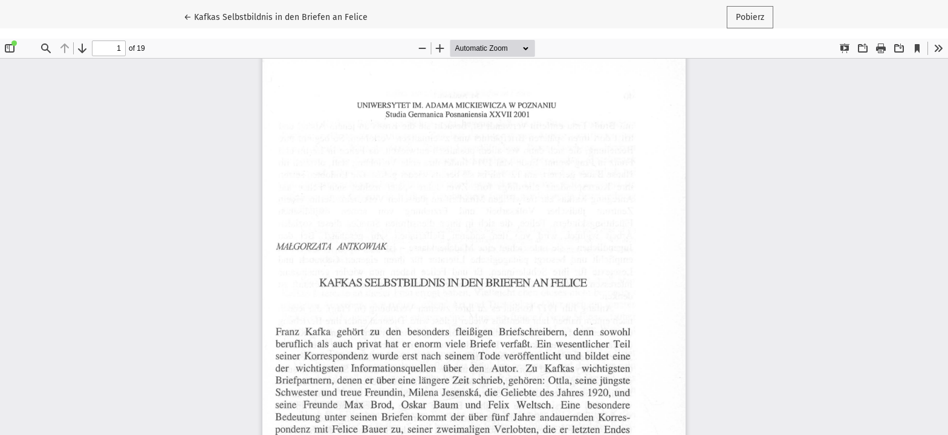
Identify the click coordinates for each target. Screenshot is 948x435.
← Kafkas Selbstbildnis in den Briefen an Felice (276, 16)
